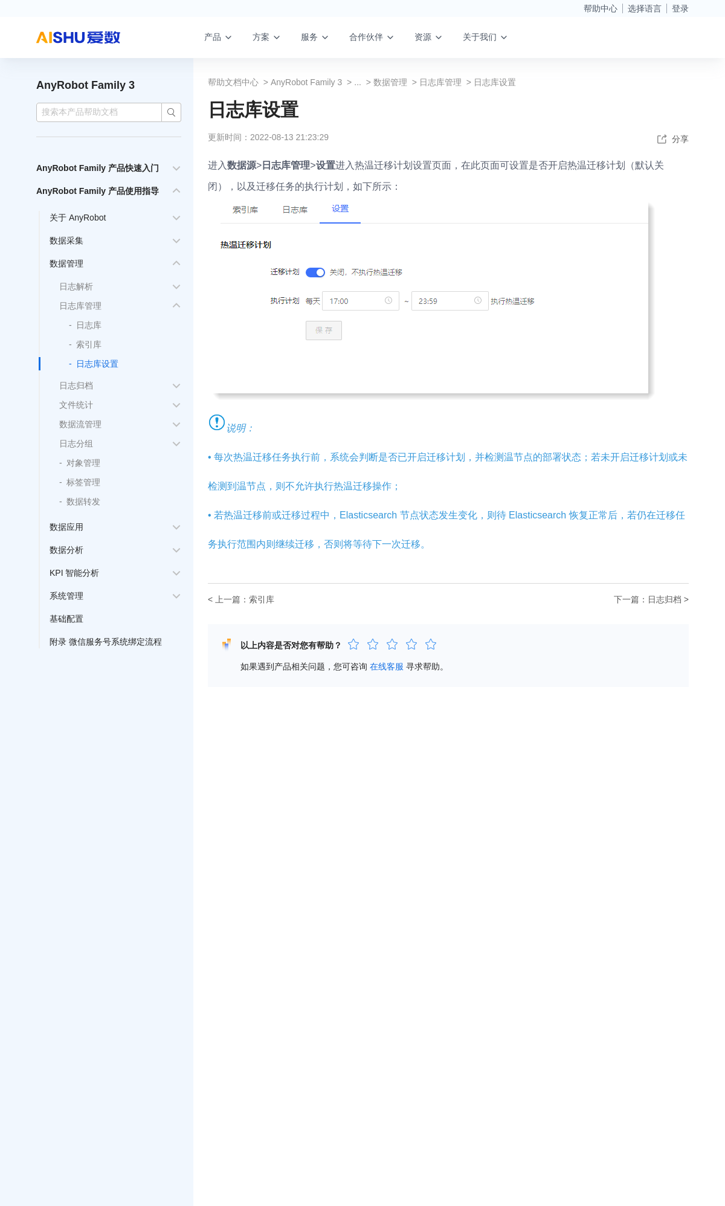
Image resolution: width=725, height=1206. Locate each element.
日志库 (89, 325)
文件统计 (76, 405)
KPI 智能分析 (74, 573)
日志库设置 (97, 364)
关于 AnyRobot (78, 217)
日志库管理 (80, 306)
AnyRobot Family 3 (85, 85)
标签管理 (83, 482)
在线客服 (387, 666)
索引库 (89, 344)
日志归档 (76, 385)
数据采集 (66, 240)
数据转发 (83, 501)
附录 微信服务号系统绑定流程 (106, 642)
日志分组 (76, 443)
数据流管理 (80, 424)
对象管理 (83, 463)
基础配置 (66, 619)
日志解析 (76, 286)
